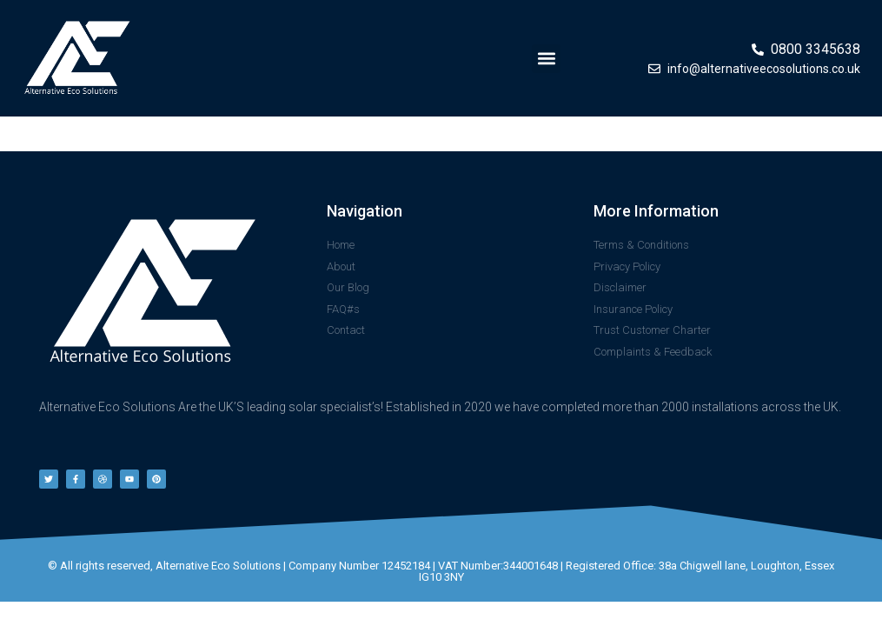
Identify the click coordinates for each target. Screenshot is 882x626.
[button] (546, 58)
